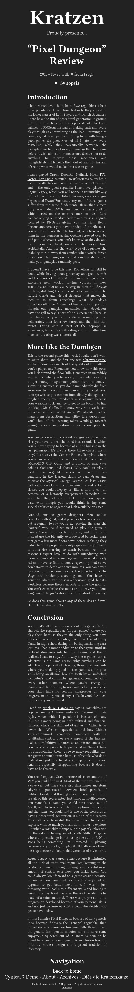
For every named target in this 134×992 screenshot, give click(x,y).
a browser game (94, 360)
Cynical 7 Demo (21, 977)
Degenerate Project (71, 984)
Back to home (67, 971)
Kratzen (67, 17)
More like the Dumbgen (65, 347)
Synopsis (69, 83)
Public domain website (44, 984)
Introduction (48, 97)
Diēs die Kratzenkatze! (106, 977)
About (49, 977)
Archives (69, 977)
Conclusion (45, 617)
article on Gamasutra (58, 708)
